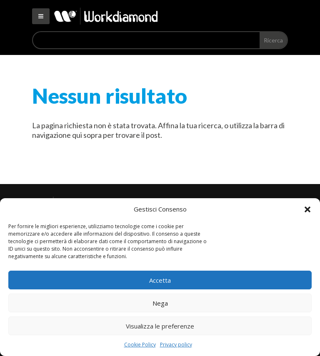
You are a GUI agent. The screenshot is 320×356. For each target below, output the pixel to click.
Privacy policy (176, 344)
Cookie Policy (140, 344)
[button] (307, 209)
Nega (160, 303)
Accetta (160, 280)
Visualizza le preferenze (160, 326)
